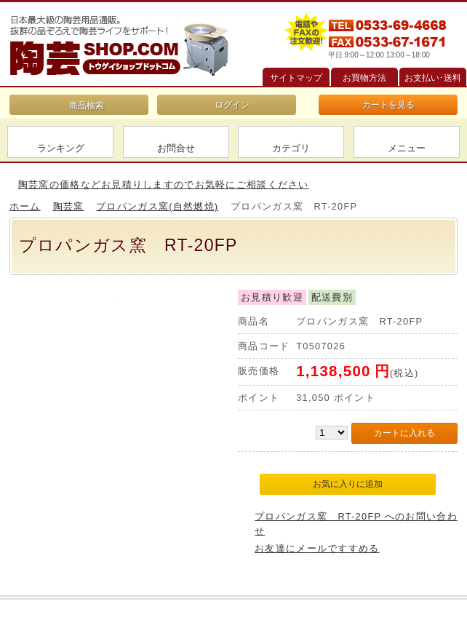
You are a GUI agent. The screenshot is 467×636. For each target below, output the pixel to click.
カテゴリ (291, 148)
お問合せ (176, 148)
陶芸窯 (68, 206)
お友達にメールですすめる (317, 548)
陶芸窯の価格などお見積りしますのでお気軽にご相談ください (163, 184)
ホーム (25, 206)
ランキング (60, 148)
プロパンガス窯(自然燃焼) (157, 206)
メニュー (407, 148)
